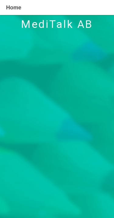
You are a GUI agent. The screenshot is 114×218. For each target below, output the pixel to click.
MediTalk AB (57, 24)
